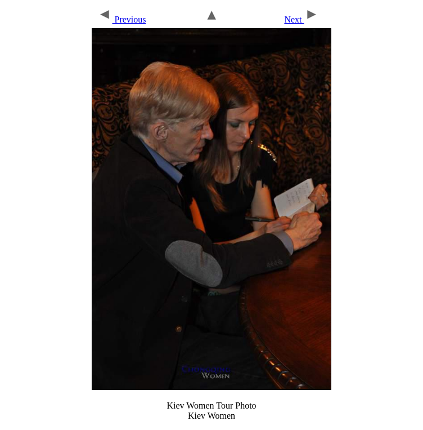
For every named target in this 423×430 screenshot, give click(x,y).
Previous (122, 19)
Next (301, 19)
